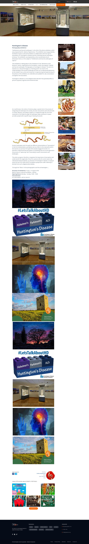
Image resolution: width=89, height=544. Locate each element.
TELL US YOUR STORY (61, 4)
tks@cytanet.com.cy (67, 532)
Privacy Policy (57, 541)
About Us (69, 541)
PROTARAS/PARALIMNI (33, 529)
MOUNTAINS (41, 529)
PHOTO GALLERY (52, 4)
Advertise (64, 541)
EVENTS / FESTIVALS (31, 481)
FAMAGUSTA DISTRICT (49, 529)
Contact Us (75, 541)
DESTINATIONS (31, 4)
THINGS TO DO (24, 4)
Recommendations (44, 4)
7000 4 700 (65, 529)
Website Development (31, 541)
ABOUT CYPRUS (16, 4)
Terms (52, 541)
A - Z (37, 4)
